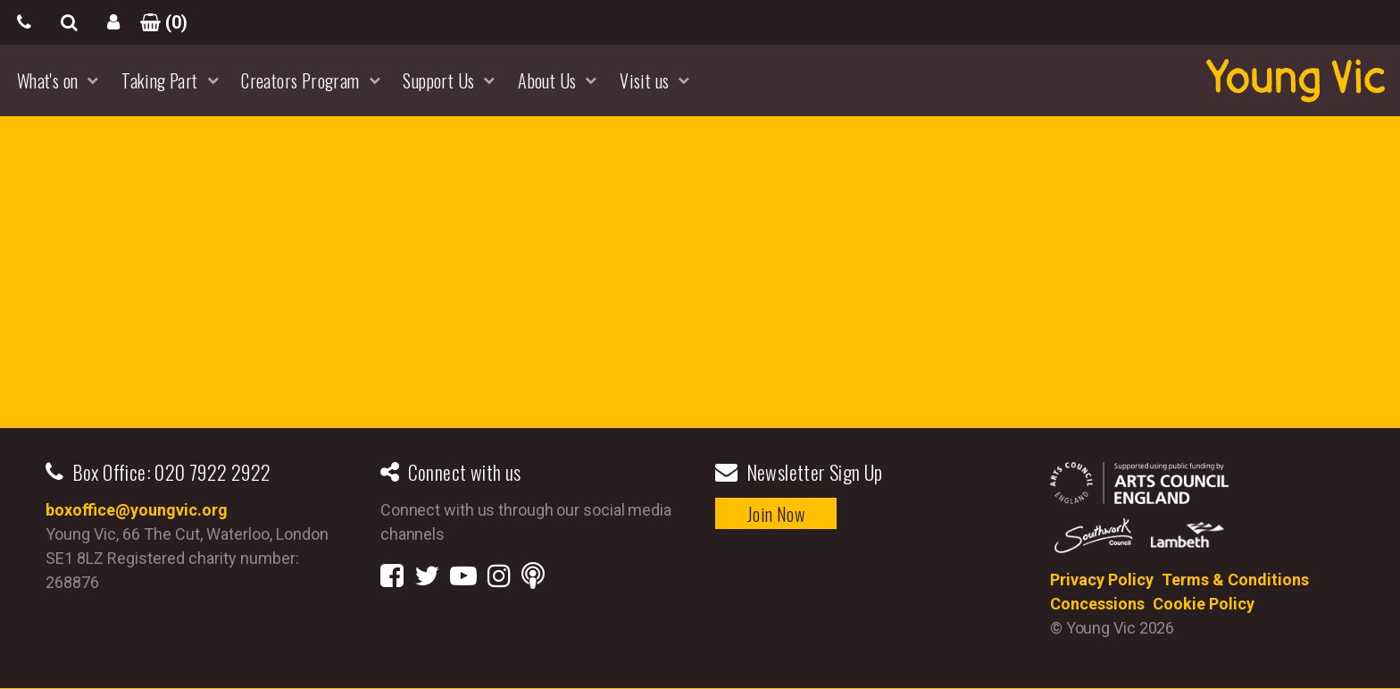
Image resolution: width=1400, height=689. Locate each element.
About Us (547, 80)
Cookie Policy (1203, 603)
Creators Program (300, 80)
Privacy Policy (1102, 579)
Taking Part (159, 80)
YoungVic (1295, 80)
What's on (48, 80)
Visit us (644, 80)
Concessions (1097, 603)
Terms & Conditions (1235, 579)
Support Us (438, 80)
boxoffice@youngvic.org (137, 509)
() (158, 22)
